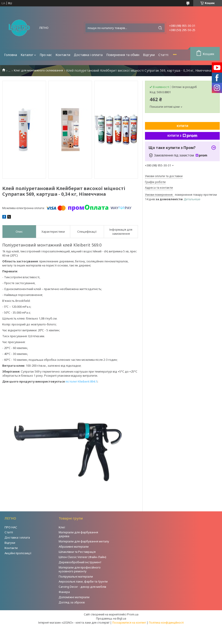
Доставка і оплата (88, 55)
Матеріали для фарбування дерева (78, 534)
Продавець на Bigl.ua (111, 618)
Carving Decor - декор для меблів (82, 587)
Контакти (63, 55)
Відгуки (149, 55)
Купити (182, 126)
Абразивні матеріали (74, 546)
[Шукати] (160, 27)
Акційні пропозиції (18, 553)
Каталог (27, 55)
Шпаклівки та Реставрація (77, 552)
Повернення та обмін (122, 55)
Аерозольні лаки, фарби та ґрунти (83, 581)
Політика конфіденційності (166, 623)
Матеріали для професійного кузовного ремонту (80, 569)
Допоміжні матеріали (74, 597)
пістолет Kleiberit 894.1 (81, 381)
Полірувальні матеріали (76, 576)
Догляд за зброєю (72, 602)
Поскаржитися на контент (129, 623)
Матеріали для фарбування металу (84, 541)
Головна (10, 55)
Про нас (46, 55)
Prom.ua (132, 614)
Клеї (62, 527)
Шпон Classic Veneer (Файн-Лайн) (82, 557)
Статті (163, 55)
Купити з (182, 136)
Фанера (64, 592)
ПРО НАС (11, 527)
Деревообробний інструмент (80, 562)
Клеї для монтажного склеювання (38, 70)
